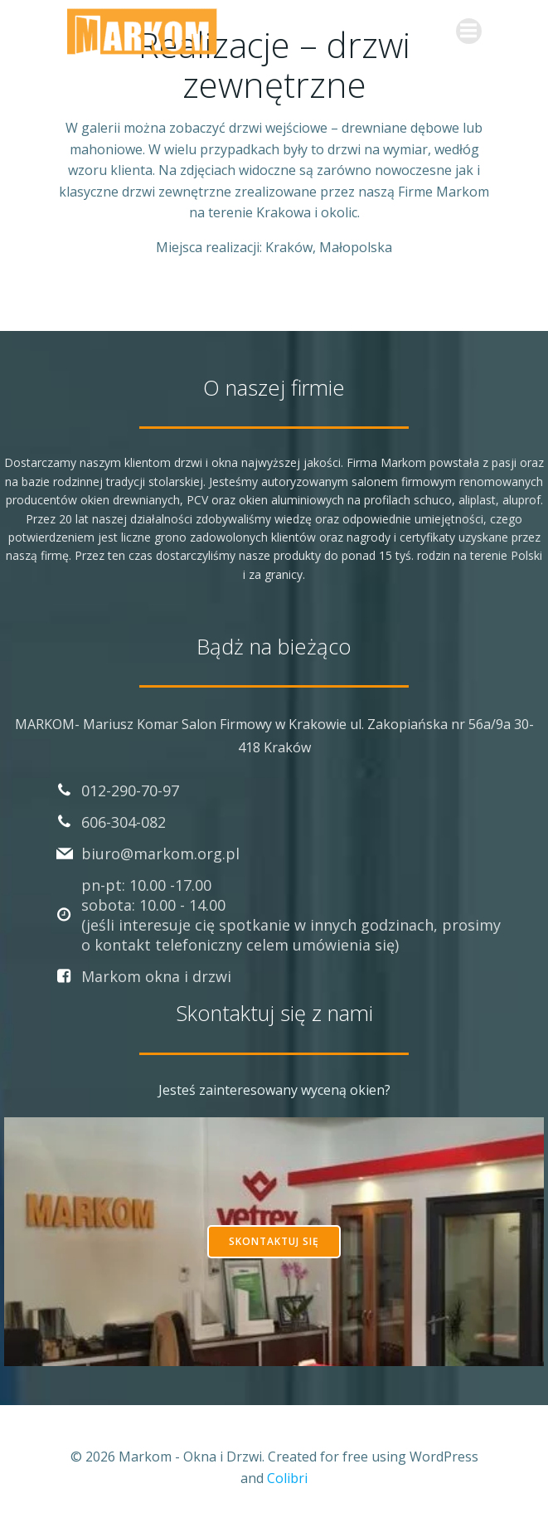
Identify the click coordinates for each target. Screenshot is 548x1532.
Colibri (287, 1478)
